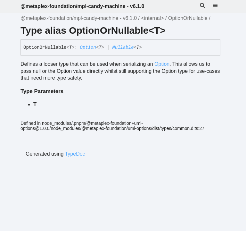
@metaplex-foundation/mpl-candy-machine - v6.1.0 (82, 6)
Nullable (123, 47)
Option (88, 47)
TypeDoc (75, 154)
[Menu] (219, 6)
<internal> (152, 18)
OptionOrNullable (188, 18)
